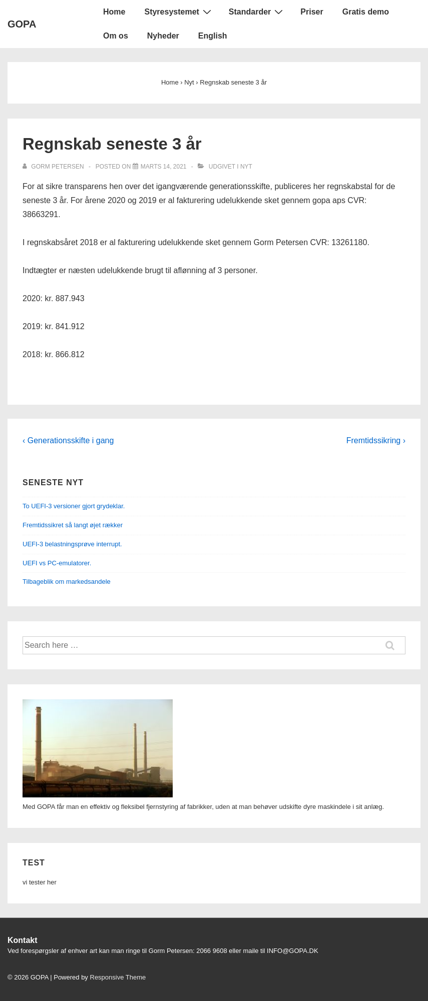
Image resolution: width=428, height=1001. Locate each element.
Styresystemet (178, 12)
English (212, 36)
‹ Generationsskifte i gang (68, 440)
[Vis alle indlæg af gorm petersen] (54, 166)
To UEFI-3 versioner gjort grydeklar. (74, 506)
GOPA (22, 24)
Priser (311, 12)
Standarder (257, 12)
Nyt (246, 166)
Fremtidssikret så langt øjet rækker (73, 525)
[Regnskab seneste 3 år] (164, 166)
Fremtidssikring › (375, 440)
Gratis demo (365, 12)
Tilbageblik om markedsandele (67, 581)
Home (114, 12)
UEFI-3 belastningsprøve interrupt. (72, 544)
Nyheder (163, 36)
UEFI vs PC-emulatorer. (57, 563)
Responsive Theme (118, 977)
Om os (115, 36)
